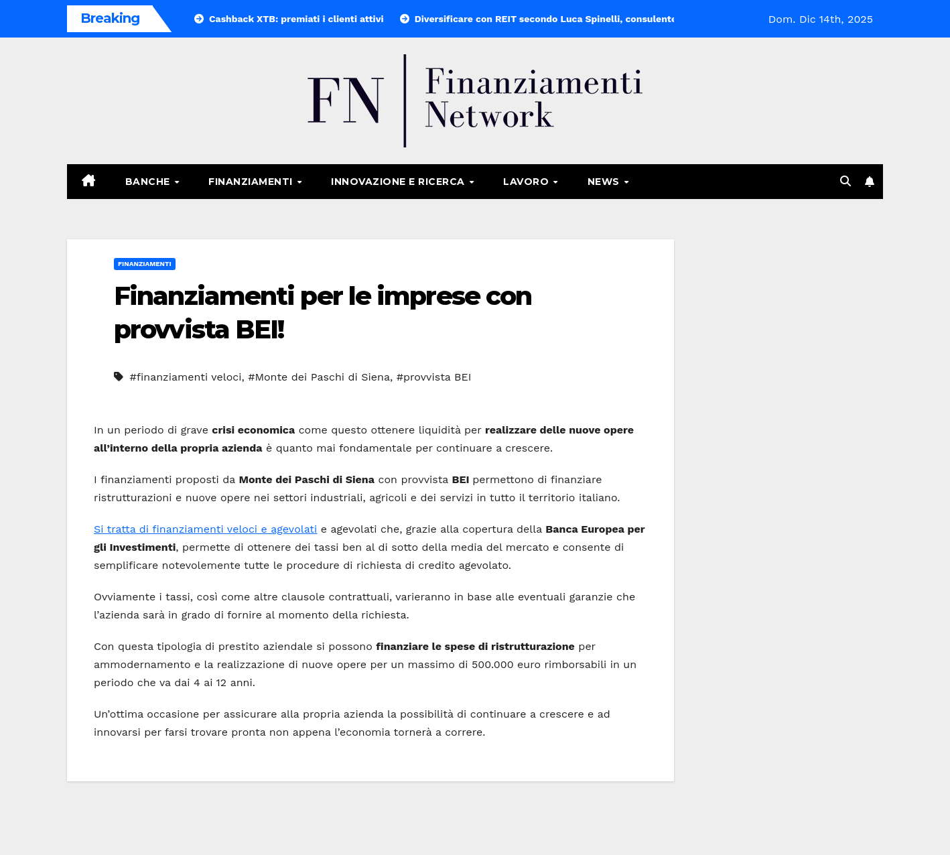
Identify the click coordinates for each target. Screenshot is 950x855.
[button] (845, 181)
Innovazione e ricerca (399, 182)
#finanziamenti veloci (185, 377)
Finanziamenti (251, 182)
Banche (149, 182)
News (605, 182)
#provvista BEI (434, 377)
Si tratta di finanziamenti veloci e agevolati (205, 529)
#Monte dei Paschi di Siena (319, 377)
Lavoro (527, 182)
